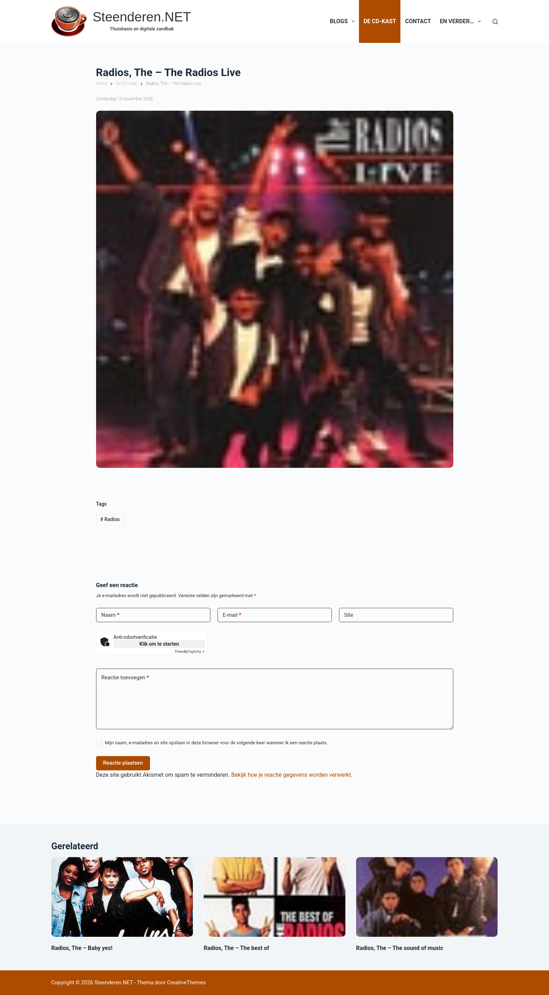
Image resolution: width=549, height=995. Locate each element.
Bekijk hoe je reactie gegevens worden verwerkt (291, 774)
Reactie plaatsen (123, 763)
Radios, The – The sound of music (399, 948)
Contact (418, 21)
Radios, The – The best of (236, 948)
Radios (110, 519)
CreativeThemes (186, 982)
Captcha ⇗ (190, 652)
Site (348, 615)
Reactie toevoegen (125, 677)
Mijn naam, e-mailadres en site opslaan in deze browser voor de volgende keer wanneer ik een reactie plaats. (216, 742)
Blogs (343, 21)
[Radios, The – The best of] (274, 897)
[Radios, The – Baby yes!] (122, 897)
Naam (110, 615)
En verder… (462, 21)
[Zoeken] (495, 21)
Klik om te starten (159, 644)
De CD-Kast (380, 21)
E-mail (232, 615)
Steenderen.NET (142, 17)
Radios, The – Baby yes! (82, 948)
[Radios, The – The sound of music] (427, 897)
